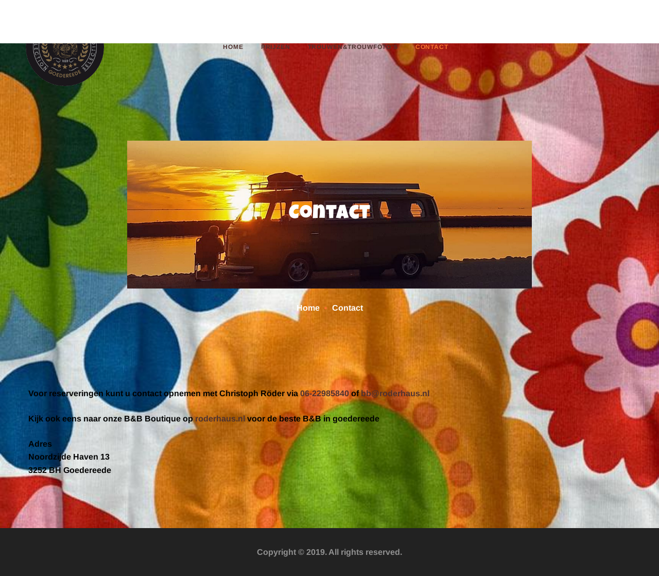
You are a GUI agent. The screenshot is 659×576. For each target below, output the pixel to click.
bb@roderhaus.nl (395, 393)
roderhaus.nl (220, 418)
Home (308, 307)
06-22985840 (324, 393)
